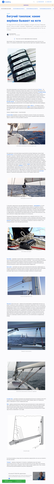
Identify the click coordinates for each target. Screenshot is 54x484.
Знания (8, 13)
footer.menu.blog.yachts (32, 8)
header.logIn (48, 1)
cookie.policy (10, 481)
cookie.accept (18, 481)
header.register (40, 1)
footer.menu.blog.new (6, 8)
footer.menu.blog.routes (45, 8)
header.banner (26, 5)
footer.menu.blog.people (18, 8)
